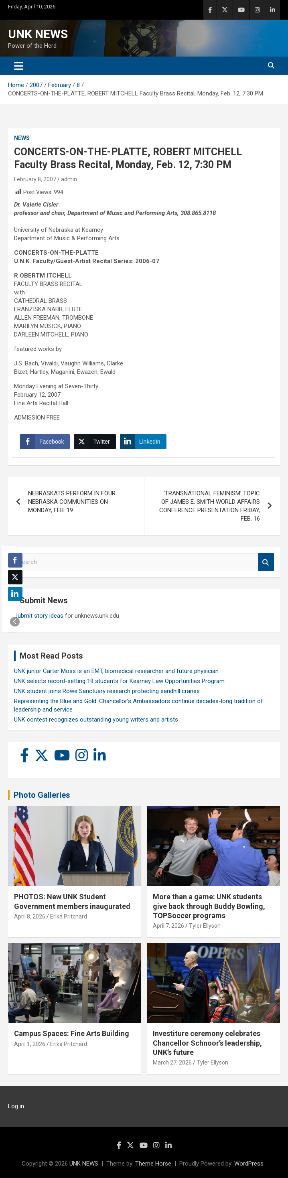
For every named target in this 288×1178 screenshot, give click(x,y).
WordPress (249, 1163)
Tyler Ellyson (205, 926)
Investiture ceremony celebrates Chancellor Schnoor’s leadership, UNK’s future (207, 1042)
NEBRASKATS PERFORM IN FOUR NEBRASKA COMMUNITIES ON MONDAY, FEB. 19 (72, 502)
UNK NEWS (38, 34)
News (22, 138)
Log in (16, 1106)
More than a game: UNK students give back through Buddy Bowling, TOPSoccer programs (209, 906)
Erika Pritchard (68, 916)
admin (69, 179)
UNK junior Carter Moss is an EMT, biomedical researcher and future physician (116, 671)
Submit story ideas (38, 615)
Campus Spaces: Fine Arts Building (71, 1033)
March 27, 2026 (172, 1062)
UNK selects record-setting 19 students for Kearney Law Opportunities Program (119, 681)
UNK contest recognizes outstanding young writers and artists (96, 719)
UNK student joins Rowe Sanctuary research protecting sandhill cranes (107, 691)
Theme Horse (153, 1163)
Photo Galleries (42, 795)
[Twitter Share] (95, 441)
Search (266, 562)
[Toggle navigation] (18, 66)
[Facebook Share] (45, 441)
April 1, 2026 (29, 1044)
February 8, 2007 (35, 179)
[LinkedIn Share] (143, 441)
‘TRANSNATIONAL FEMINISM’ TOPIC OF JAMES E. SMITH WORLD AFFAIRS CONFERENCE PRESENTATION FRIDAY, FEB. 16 (209, 506)
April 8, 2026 (29, 916)
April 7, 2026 (168, 926)
